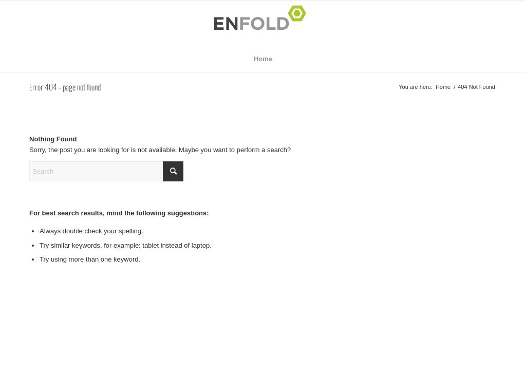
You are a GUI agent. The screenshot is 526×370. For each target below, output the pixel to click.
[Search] (106, 171)
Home (263, 59)
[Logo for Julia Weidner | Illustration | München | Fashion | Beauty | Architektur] (263, 23)
